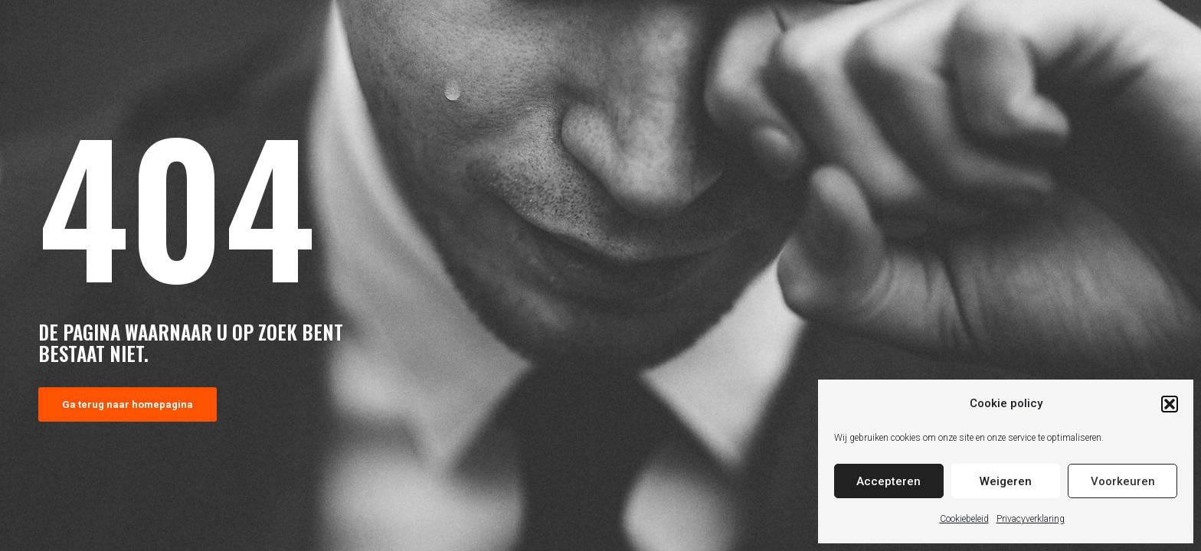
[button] (1169, 404)
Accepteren (888, 481)
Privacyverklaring (1030, 519)
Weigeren (1006, 481)
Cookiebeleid (964, 519)
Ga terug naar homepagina (127, 404)
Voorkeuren (1123, 481)
